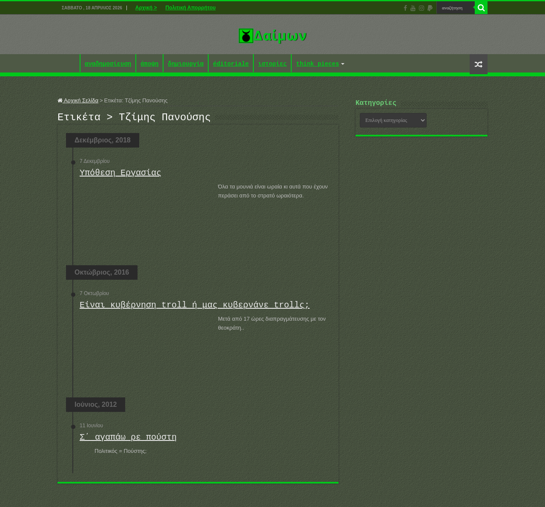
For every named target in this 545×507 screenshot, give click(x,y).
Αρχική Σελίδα (77, 100)
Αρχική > (146, 8)
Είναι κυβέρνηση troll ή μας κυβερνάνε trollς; (195, 307)
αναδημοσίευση (108, 64)
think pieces (317, 64)
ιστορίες (272, 64)
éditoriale (231, 64)
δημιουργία (186, 64)
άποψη (149, 64)
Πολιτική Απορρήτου (190, 8)
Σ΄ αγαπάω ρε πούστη (128, 440)
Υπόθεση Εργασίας (120, 175)
